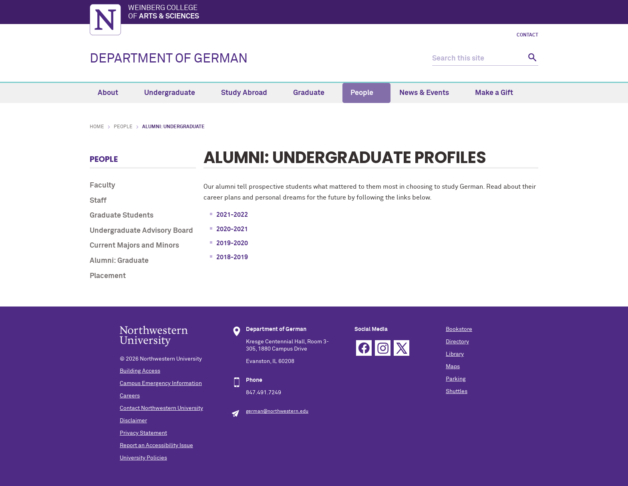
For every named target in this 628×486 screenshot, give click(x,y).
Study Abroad (248, 93)
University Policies (143, 458)
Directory (457, 342)
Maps (453, 366)
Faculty (102, 185)
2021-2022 (232, 215)
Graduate (313, 93)
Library (455, 354)
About (112, 93)
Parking (456, 379)
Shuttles (456, 391)
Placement (108, 276)
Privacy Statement (143, 433)
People (366, 93)
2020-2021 (232, 229)
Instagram (382, 348)
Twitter (401, 348)
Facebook (364, 348)
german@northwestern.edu (277, 411)
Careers (130, 396)
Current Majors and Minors (134, 245)
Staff (98, 200)
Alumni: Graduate (119, 260)
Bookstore (459, 329)
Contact (527, 35)
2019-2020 (232, 243)
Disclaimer (133, 420)
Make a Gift (494, 93)
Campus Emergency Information (161, 383)
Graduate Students (121, 215)
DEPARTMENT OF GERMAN (169, 58)
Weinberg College (333, 12)
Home (97, 127)
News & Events (428, 93)
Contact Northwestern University (161, 408)
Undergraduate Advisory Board (141, 230)
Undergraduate (174, 93)
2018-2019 (232, 257)
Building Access (140, 371)
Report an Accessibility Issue (156, 445)
